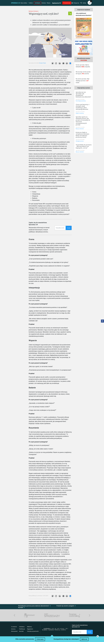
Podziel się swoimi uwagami (65, 606)
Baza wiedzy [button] (24, 3)
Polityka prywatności (33, 631)
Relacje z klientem (80, 128)
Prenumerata (66, 3)
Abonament (14, 631)
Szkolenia (22, 626)
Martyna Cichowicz (33, 11)
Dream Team (42, 63)
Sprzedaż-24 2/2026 (80, 99)
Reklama (29, 626)
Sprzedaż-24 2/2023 (34, 63)
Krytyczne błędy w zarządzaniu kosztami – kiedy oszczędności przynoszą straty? (83, 135)
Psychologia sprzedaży (81, 100)
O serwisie (14, 626)
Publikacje (22, 629)
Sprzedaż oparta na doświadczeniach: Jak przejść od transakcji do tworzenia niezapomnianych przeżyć (83, 121)
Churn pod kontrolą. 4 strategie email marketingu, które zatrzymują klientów (82, 107)
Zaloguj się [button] (75, 3)
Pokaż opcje (40, 639)
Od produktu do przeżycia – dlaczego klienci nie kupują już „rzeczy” (84, 146)
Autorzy (13, 629)
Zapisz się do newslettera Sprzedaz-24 (38, 224)
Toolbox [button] (31, 3)
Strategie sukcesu (80, 141)
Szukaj (83, 3)
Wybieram (84, 639)
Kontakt (20, 607)
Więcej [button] (48, 3)
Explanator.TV (56, 3)
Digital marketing (80, 113)
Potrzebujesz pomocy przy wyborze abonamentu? (33, 606)
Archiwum (37, 3)
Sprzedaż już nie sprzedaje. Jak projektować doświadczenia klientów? (83, 94)
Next (89, 615)
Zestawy (44, 3)
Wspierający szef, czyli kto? (44, 13)
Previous (14, 615)
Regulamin (30, 629)
